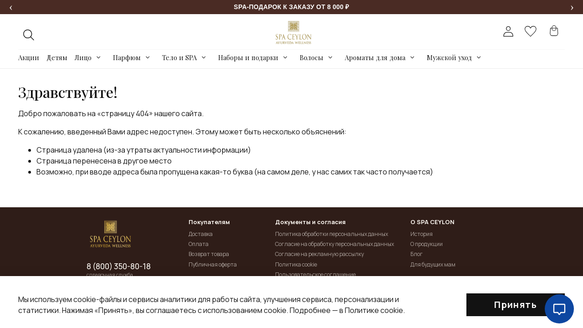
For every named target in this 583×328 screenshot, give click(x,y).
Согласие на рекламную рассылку (319, 254)
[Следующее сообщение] (572, 7)
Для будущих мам (432, 264)
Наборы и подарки (248, 57)
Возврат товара (209, 254)
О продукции (426, 244)
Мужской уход (449, 57)
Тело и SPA (179, 57)
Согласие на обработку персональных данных (334, 244)
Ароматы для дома (375, 57)
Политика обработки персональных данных (331, 234)
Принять (515, 304)
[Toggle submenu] (99, 57)
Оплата (199, 244)
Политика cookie (296, 264)
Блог (416, 254)
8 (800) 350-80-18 (119, 266)
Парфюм (127, 57)
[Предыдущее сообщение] (11, 7)
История (421, 234)
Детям (56, 57)
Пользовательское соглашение (315, 274)
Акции (28, 57)
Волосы (311, 57)
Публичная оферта (213, 264)
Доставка (201, 234)
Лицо (83, 57)
